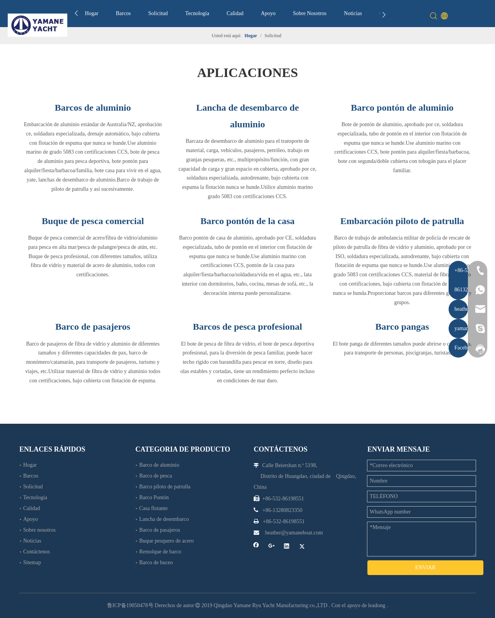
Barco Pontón (154, 497)
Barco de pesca (155, 476)
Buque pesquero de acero (166, 541)
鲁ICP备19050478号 (130, 605)
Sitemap (32, 562)
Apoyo (268, 13)
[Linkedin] (287, 547)
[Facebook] (256, 547)
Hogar (91, 13)
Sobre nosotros (39, 530)
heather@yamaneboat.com (294, 533)
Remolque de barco (160, 552)
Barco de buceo (156, 562)
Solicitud (158, 13)
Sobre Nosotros (310, 13)
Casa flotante (153, 508)
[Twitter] (302, 547)
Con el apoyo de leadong (358, 605)
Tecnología (197, 13)
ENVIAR (425, 567)
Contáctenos (36, 552)
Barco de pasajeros (159, 530)
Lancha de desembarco (164, 519)
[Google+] (272, 547)
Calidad (235, 13)
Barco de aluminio (159, 465)
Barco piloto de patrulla (165, 487)
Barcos (123, 13)
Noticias (353, 13)
